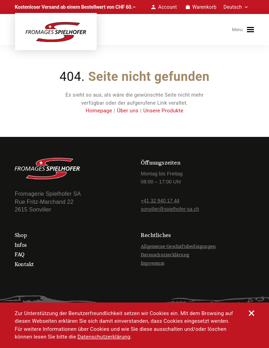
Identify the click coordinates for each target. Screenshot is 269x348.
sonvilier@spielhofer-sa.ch (170, 211)
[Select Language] (238, 7)
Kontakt (25, 266)
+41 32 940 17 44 (160, 203)
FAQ (20, 256)
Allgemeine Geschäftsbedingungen (178, 248)
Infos (21, 247)
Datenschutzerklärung (165, 256)
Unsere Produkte (163, 113)
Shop (21, 237)
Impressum (152, 265)
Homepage (99, 113)
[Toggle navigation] (252, 31)
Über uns (127, 113)
